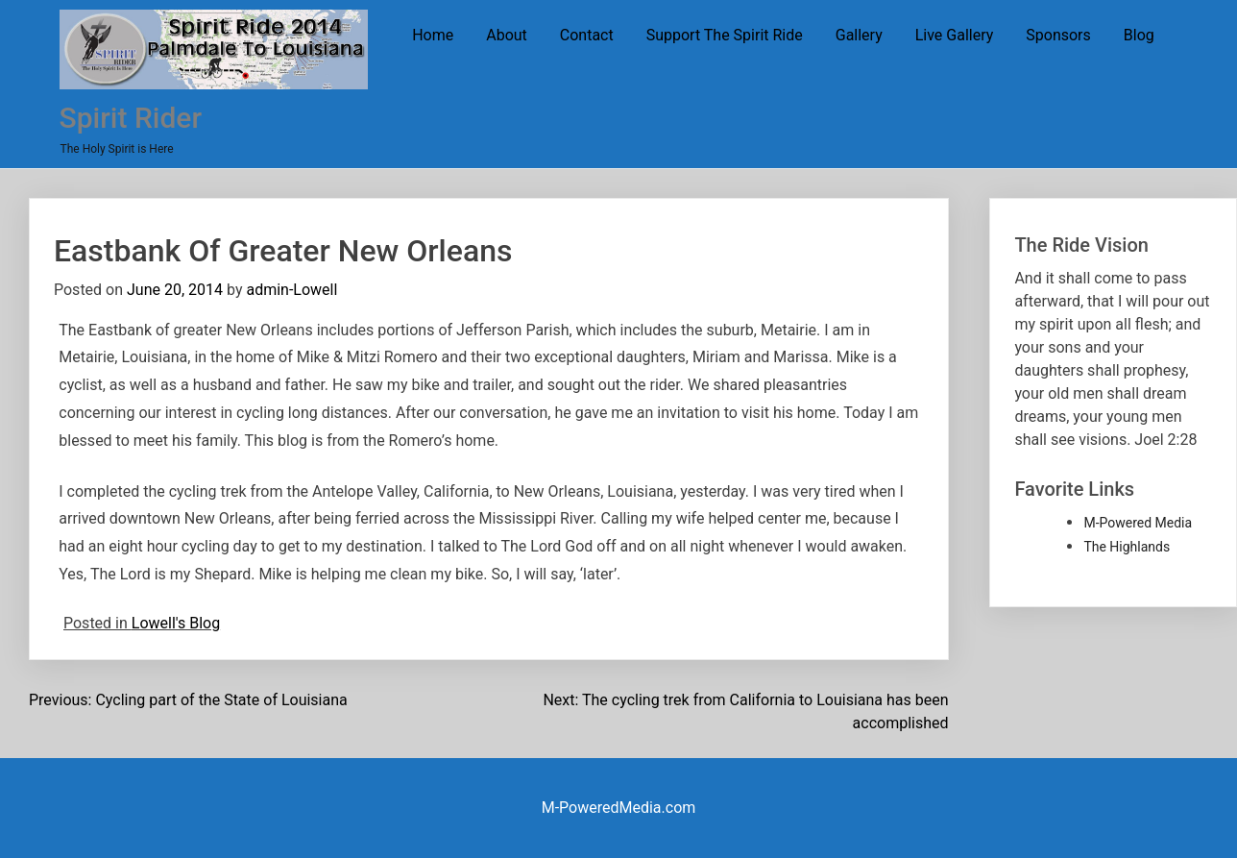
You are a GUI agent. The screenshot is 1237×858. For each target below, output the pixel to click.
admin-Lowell (291, 290)
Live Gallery (954, 35)
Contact (587, 35)
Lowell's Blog (176, 623)
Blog (1139, 35)
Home (432, 35)
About (506, 35)
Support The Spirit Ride (724, 35)
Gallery (859, 35)
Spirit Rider (131, 118)
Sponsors (1058, 35)
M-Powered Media (1137, 522)
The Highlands (1126, 546)
